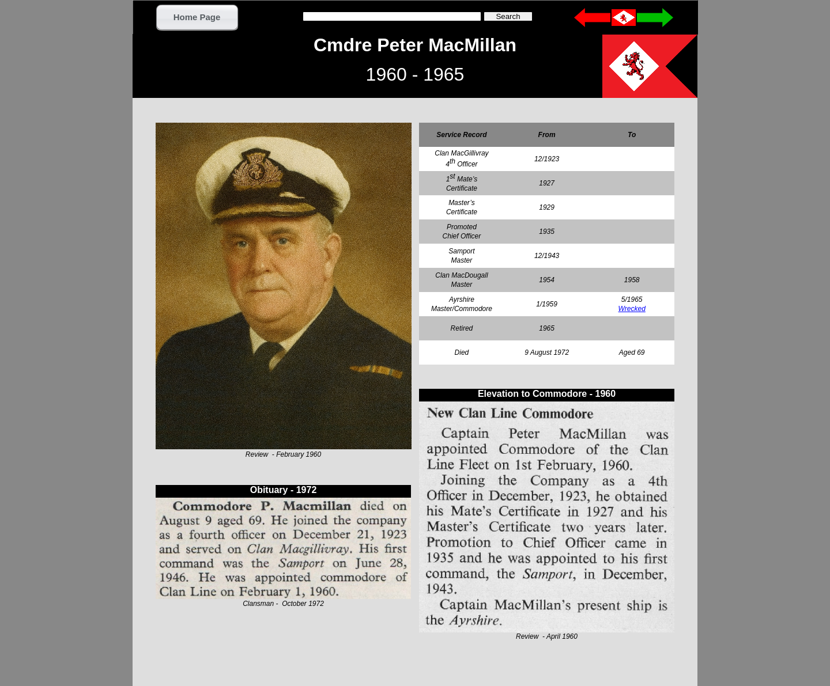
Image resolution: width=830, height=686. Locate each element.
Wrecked (632, 309)
